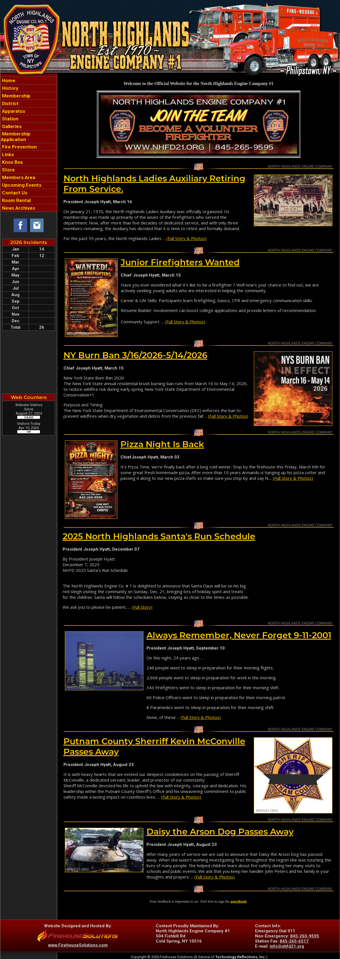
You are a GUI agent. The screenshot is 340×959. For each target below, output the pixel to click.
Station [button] (9, 119)
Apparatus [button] (13, 111)
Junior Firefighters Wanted (180, 262)
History (9, 88)
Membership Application (15, 136)
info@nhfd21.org (287, 946)
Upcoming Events (21, 185)
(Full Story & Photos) (186, 238)
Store (8, 170)
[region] (28, 144)
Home (8, 80)
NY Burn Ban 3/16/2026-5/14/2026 (135, 355)
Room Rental (16, 200)
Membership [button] (15, 96)
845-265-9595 (304, 936)
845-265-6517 (294, 941)
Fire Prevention (19, 147)
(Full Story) (142, 607)
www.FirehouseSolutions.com (78, 945)
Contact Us (14, 193)
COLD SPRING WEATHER (28, 362)
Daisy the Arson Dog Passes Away (220, 831)
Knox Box (12, 162)
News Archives (18, 208)
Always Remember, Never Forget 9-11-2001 (238, 635)
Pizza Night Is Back (162, 444)
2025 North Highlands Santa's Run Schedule (159, 536)
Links (7, 154)
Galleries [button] (11, 126)
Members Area (18, 177)
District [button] (10, 103)
